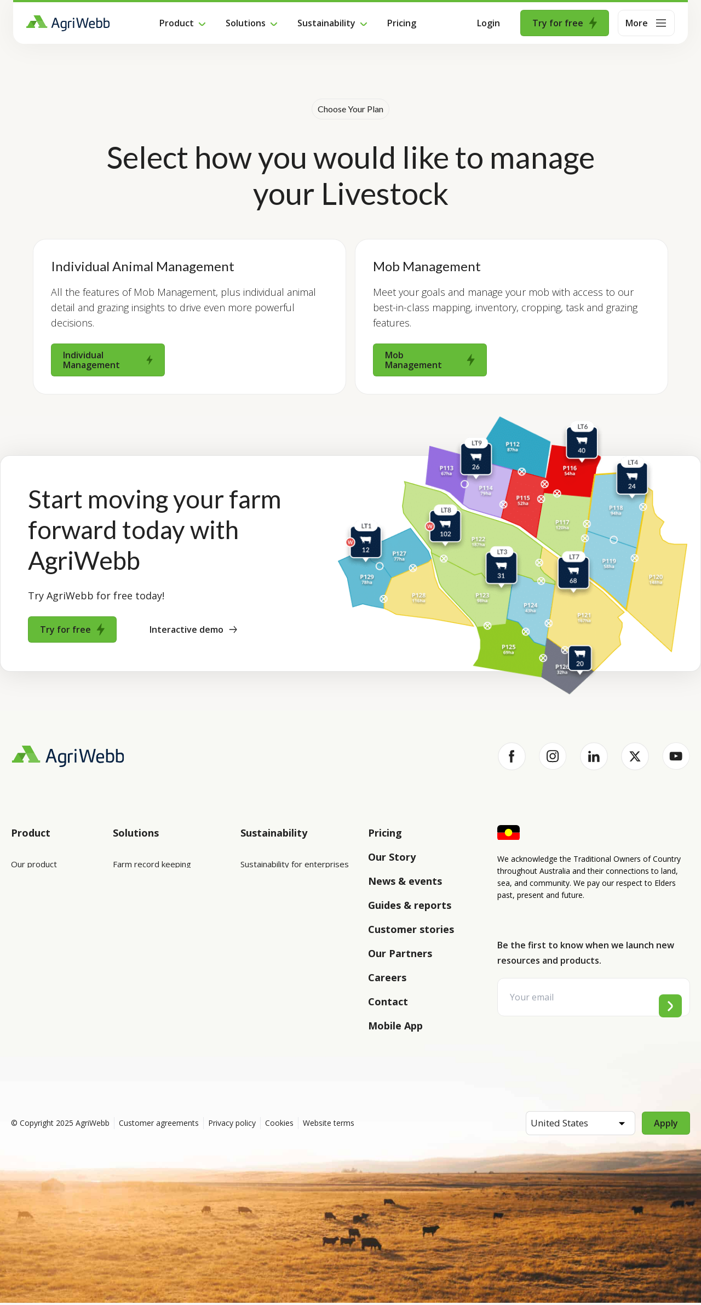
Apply (666, 1125)
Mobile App (395, 1025)
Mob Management (430, 360)
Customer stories (411, 929)
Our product (34, 863)
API (17, 986)
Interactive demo (193, 629)
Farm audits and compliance (165, 1017)
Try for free (564, 23)
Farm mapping (139, 894)
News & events (405, 881)
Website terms (328, 1125)
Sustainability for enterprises (294, 863)
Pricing (401, 23)
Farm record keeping (152, 863)
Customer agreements (159, 1125)
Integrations (34, 894)
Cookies (279, 1125)
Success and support (50, 956)
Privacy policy (232, 1125)
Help (20, 1017)
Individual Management (108, 360)
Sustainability (326, 23)
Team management (150, 986)
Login (488, 23)
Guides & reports (409, 905)
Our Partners (400, 953)
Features (28, 925)
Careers (387, 977)
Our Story (392, 856)
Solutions (246, 23)
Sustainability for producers (291, 894)
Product (176, 23)
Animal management (151, 925)
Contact (388, 1001)
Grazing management (153, 956)
